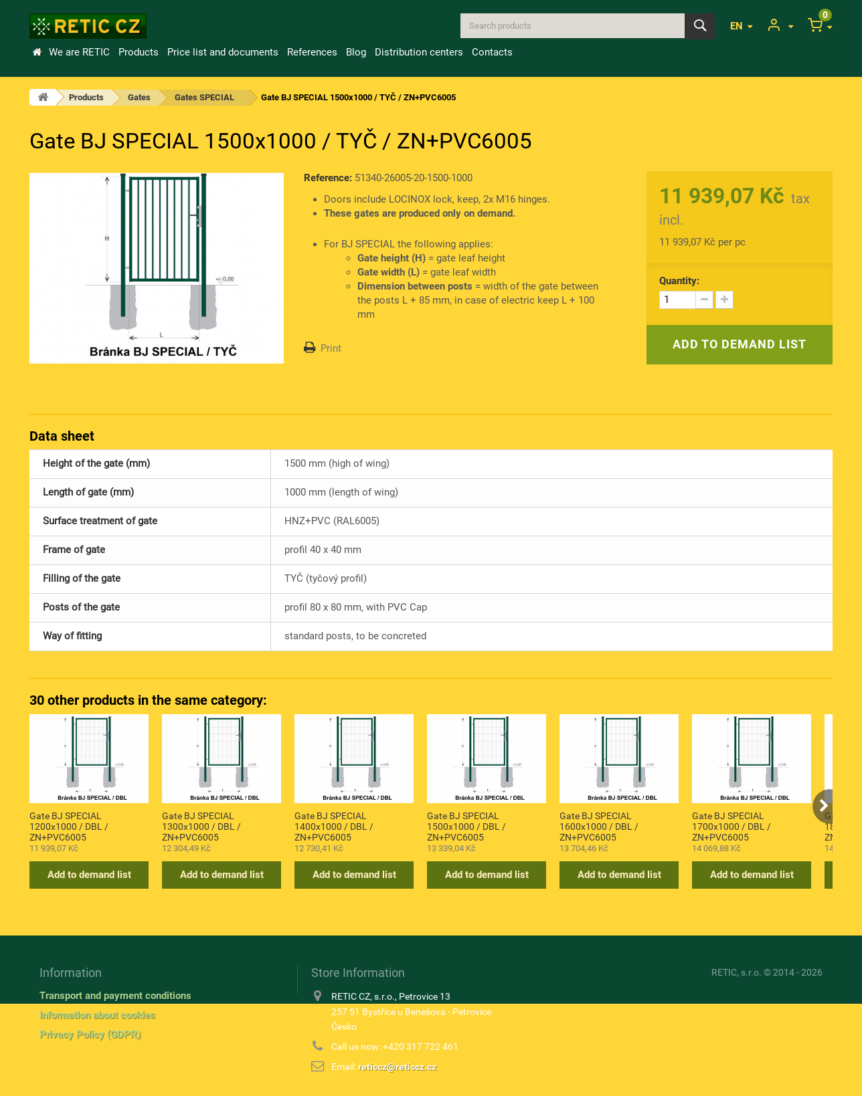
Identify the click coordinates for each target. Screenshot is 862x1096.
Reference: (328, 178)
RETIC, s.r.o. (736, 972)
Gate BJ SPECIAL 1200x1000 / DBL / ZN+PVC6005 (68, 825)
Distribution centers (419, 52)
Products (138, 52)
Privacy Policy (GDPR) (90, 1034)
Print (331, 348)
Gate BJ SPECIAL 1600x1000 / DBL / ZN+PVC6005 (598, 825)
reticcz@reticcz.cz (397, 1066)
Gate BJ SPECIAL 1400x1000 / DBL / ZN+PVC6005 (333, 825)
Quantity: (679, 281)
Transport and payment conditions (115, 996)
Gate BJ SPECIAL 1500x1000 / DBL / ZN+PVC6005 (466, 825)
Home (37, 52)
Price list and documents (222, 52)
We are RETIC (79, 52)
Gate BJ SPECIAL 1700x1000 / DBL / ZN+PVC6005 (731, 825)
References (312, 52)
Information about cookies (97, 1015)
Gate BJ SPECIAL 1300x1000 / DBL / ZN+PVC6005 (201, 825)
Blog (356, 52)
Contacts (492, 52)
